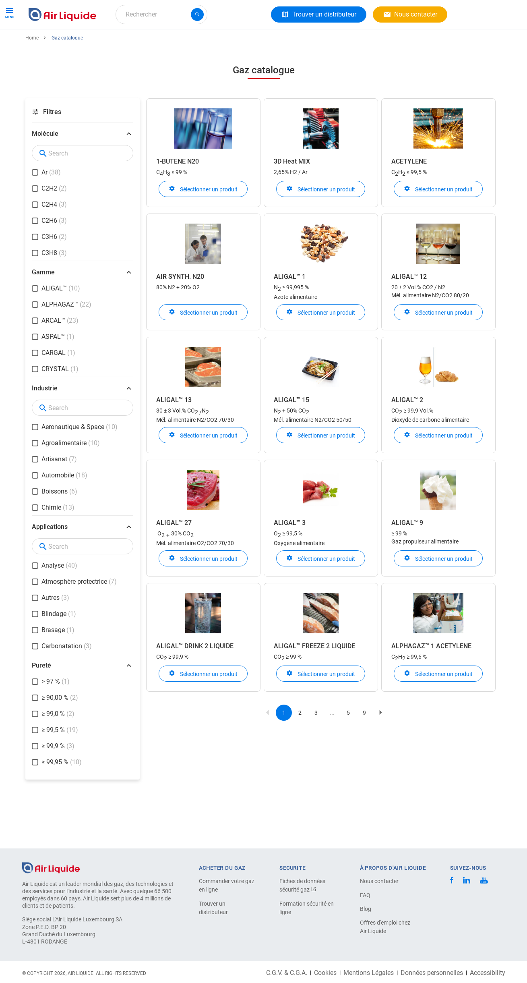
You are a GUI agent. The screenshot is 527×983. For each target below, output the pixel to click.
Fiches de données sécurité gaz (302, 885)
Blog (365, 909)
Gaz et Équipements (60, 43)
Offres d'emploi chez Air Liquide (385, 926)
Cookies (325, 973)
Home (32, 67)
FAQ (365, 895)
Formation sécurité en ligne (306, 907)
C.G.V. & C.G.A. (286, 973)
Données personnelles (432, 973)
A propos (154, 43)
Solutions (114, 43)
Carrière (190, 43)
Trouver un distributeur (213, 907)
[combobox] (161, 14)
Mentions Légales (368, 973)
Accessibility (487, 973)
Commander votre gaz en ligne (226, 885)
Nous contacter (379, 881)
